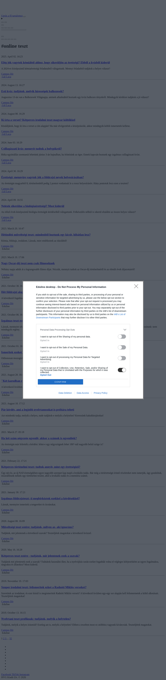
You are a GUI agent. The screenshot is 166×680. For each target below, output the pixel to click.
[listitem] (83, 329)
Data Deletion (65, 393)
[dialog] (83, 340)
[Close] (137, 287)
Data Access (83, 393)
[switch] (122, 336)
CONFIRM (60, 382)
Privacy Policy (100, 393)
